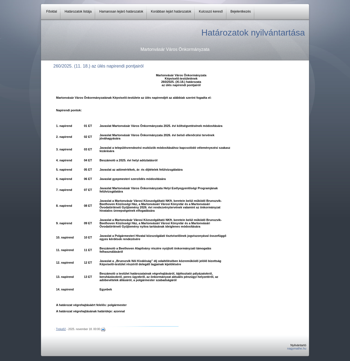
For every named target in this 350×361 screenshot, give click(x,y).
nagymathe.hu (296, 348)
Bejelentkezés (241, 11)
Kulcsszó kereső (211, 11)
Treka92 (61, 329)
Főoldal (51, 11)
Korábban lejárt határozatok (171, 11)
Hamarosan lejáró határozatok (121, 11)
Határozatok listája (78, 11)
